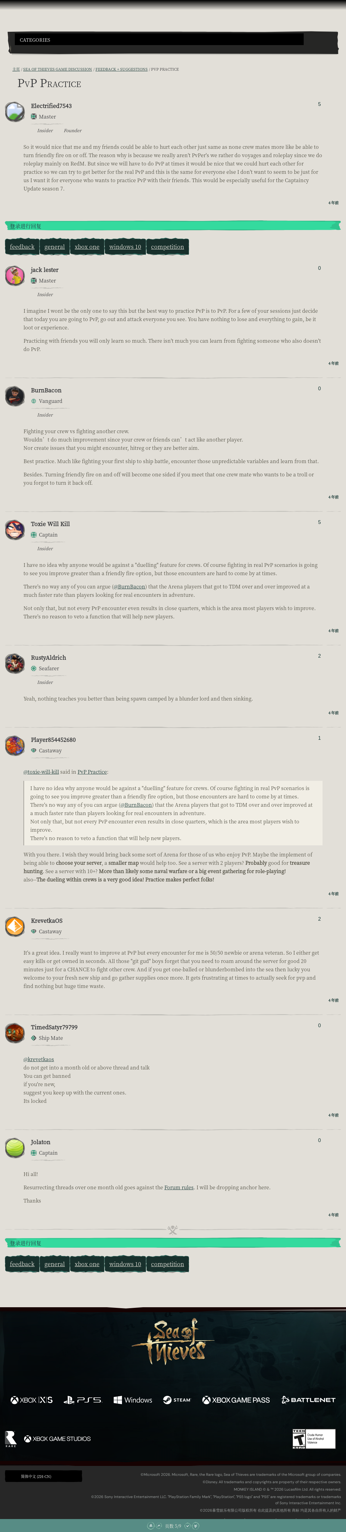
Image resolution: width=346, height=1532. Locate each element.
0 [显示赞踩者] (319, 268)
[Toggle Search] (27, 48)
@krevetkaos (38, 1059)
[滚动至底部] (195, 1526)
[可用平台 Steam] (177, 1401)
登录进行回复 (25, 226)
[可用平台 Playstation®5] (83, 1401)
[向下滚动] (187, 1526)
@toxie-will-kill (41, 771)
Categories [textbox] (35, 40)
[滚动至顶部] (150, 1526)
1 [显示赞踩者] (319, 738)
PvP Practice (92, 771)
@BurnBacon (129, 586)
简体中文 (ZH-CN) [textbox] (36, 1476)
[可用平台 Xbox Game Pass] (236, 1401)
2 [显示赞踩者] (319, 656)
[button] (159, 39)
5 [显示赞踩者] (319, 104)
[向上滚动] (159, 1526)
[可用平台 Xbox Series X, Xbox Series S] (31, 1401)
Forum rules (179, 1187)
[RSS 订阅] (8, 68)
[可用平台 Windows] (133, 1401)
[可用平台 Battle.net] (308, 1401)
